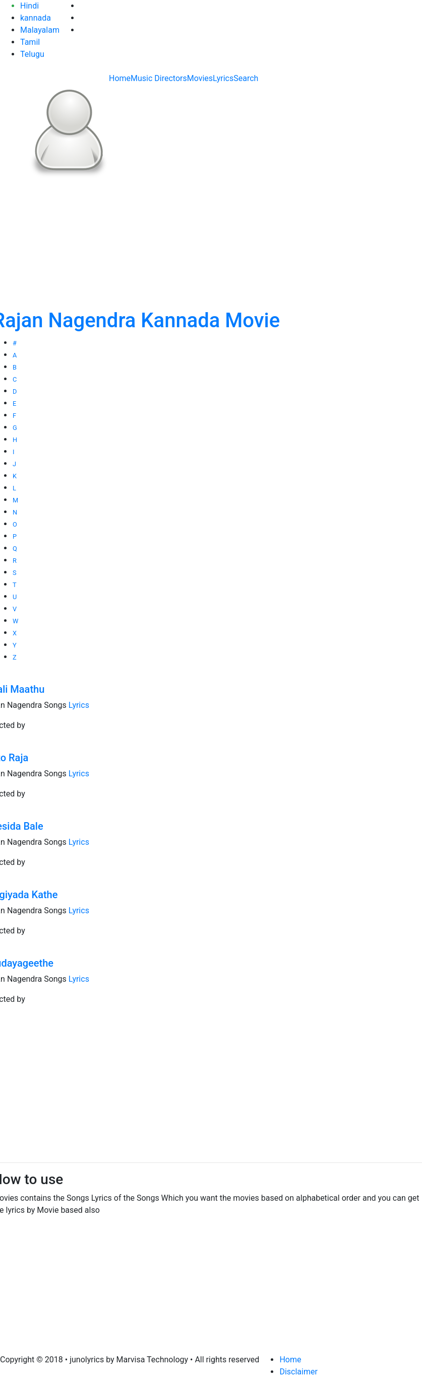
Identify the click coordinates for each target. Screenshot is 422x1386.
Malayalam (39, 30)
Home (120, 78)
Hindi (29, 6)
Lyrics (223, 78)
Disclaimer (298, 1371)
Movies (200, 78)
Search (245, 78)
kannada (35, 18)
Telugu (32, 54)
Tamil (30, 42)
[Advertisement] (211, 1083)
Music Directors (159, 78)
